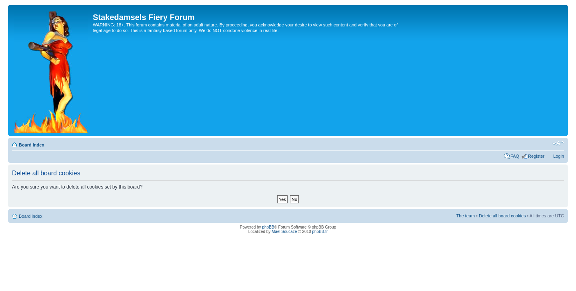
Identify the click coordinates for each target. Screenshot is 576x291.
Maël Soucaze (284, 231)
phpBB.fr (320, 231)
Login (558, 156)
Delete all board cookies (502, 215)
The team (465, 215)
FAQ (514, 156)
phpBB (268, 227)
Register (536, 156)
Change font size (558, 143)
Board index (31, 144)
